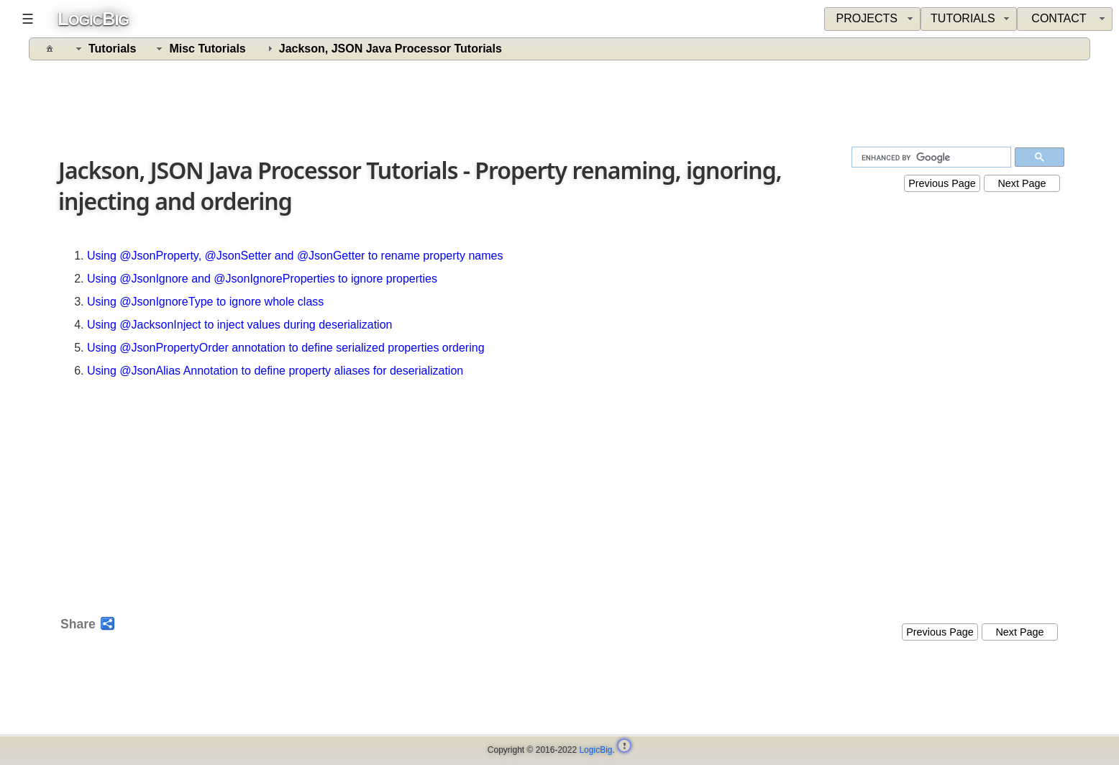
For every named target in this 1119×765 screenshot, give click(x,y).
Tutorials (112, 48)
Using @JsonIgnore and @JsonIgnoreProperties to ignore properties (262, 278)
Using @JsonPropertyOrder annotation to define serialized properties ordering (286, 348)
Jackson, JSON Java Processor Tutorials (390, 48)
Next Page (1021, 183)
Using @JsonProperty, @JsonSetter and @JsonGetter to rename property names (295, 255)
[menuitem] (1065, 19)
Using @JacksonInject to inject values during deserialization (239, 325)
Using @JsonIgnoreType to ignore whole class (205, 302)
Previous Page (942, 183)
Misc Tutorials (207, 48)
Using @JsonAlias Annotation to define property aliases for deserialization (275, 371)
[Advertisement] (561, 105)
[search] (933, 157)
